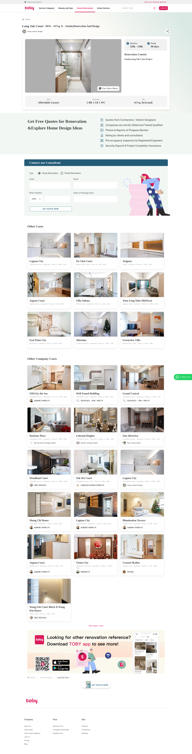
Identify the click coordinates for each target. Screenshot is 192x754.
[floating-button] (96, 685)
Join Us (27, 737)
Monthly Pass (58, 733)
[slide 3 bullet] (71, 89)
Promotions (86, 730)
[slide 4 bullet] (73, 89)
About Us (27, 726)
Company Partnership (61, 730)
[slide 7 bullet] (78, 89)
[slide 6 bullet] (76, 89)
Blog (26, 744)
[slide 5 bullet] (75, 89)
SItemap (85, 733)
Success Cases (46, 678)
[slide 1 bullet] (67, 89)
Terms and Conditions (32, 733)
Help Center (28, 730)
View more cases (96, 626)
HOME (31, 677)
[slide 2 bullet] (69, 89)
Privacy (27, 740)
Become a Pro (58, 726)
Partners (85, 726)
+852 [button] (34, 199)
